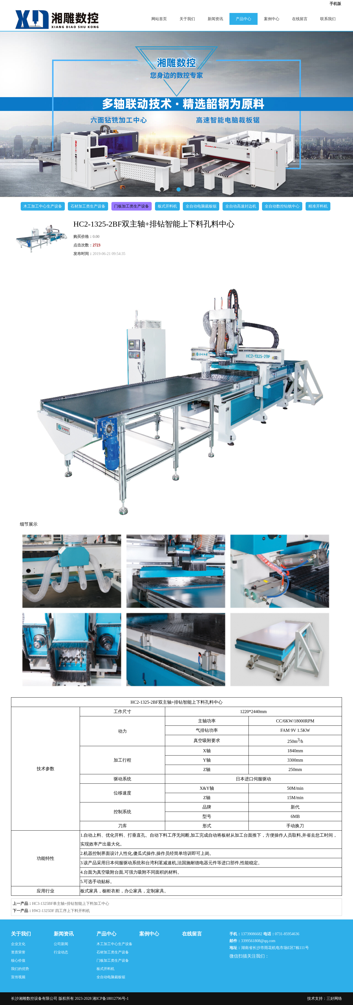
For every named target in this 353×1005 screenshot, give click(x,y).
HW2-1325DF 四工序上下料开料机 (61, 911)
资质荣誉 (18, 952)
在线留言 (299, 19)
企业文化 (18, 944)
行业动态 (61, 952)
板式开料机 (167, 206)
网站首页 (159, 19)
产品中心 (243, 19)
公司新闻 (61, 944)
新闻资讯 (215, 19)
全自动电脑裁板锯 (201, 206)
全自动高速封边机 (240, 206)
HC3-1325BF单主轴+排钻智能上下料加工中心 (70, 904)
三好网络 (334, 998)
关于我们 (187, 19)
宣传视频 (18, 977)
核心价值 (18, 960)
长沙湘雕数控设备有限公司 (34, 998)
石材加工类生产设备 (88, 206)
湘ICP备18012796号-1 (110, 998)
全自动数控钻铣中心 (282, 206)
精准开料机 (318, 206)
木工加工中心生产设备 (42, 206)
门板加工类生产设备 (131, 206)
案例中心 (271, 19)
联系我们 (328, 19)
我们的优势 (20, 969)
